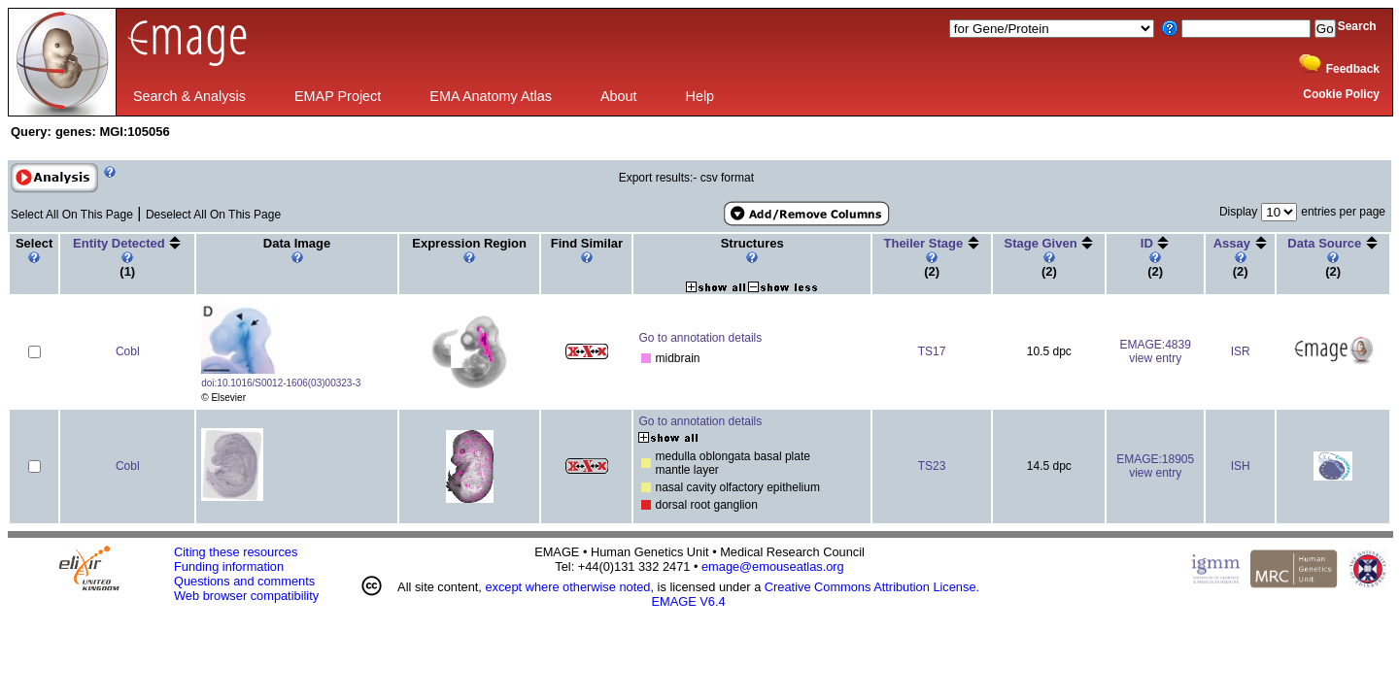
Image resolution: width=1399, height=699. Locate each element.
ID (1149, 243)
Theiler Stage (925, 243)
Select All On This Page (72, 214)
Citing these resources (235, 552)
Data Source (1325, 243)
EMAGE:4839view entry (1154, 351)
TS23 (932, 466)
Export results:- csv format (686, 177)
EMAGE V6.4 (689, 601)
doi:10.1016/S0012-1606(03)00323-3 (280, 383)
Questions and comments (244, 581)
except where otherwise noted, (569, 587)
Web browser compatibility (246, 595)
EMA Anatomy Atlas (490, 96)
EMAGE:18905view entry (1155, 466)
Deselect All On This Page (213, 214)
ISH (1240, 466)
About (618, 96)
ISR (1240, 351)
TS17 (932, 351)
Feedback (1353, 69)
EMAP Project (337, 96)
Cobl (128, 351)
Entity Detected (120, 243)
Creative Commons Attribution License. (872, 587)
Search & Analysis (189, 96)
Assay (1233, 243)
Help (700, 96)
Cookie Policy (1341, 94)
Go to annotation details (700, 338)
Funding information (229, 566)
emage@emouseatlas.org (772, 566)
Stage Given (1042, 243)
